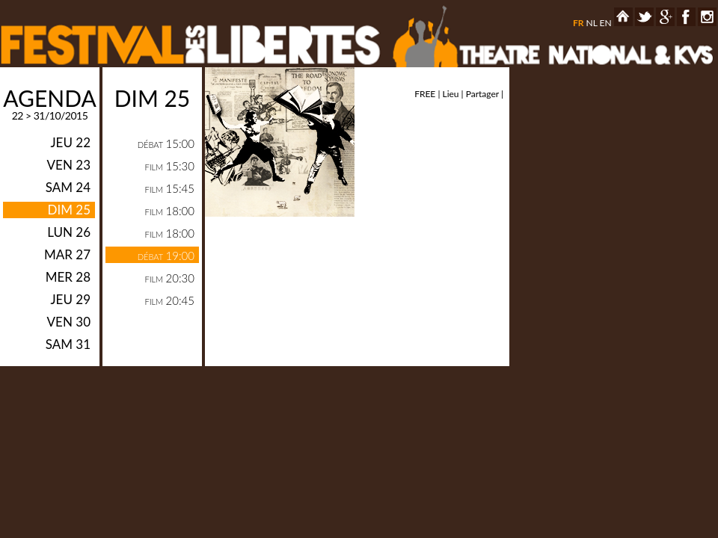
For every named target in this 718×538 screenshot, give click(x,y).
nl (591, 22)
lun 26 (68, 232)
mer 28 (68, 277)
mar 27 (67, 254)
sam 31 (68, 344)
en (606, 22)
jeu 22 (70, 142)
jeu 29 (70, 299)
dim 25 (68, 209)
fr (578, 22)
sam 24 (68, 187)
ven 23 (68, 165)
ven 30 (68, 322)
